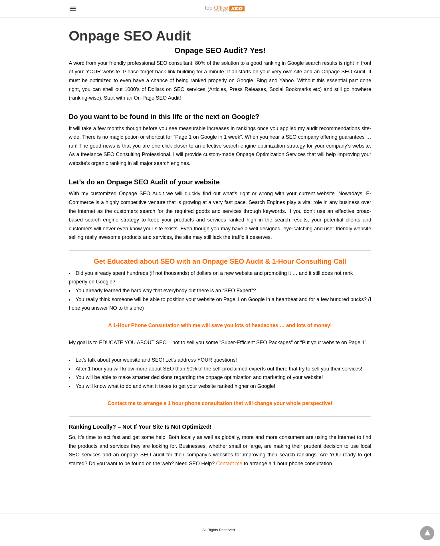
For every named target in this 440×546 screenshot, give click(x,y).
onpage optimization (229, 377)
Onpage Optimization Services (271, 154)
